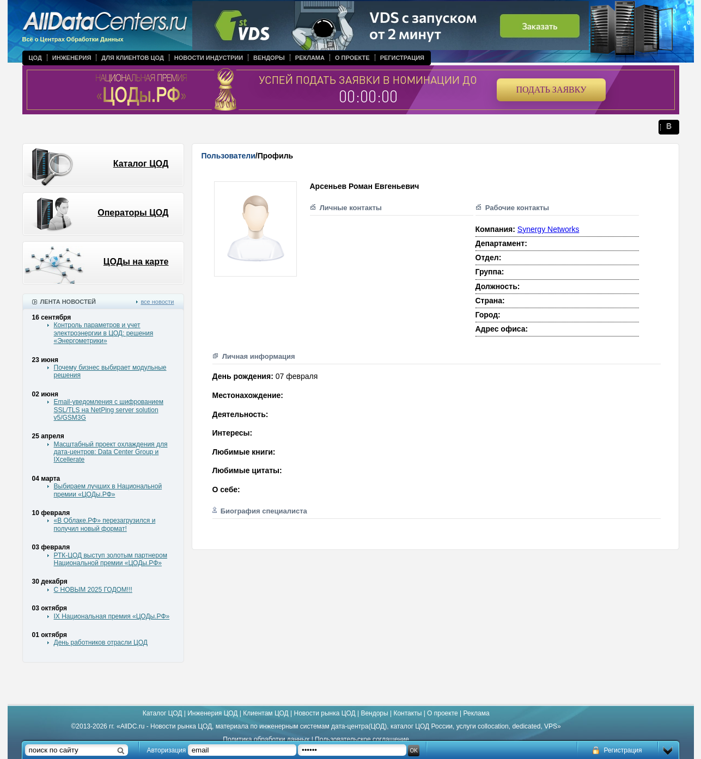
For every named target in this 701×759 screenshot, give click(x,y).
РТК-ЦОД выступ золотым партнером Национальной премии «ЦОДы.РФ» (110, 559)
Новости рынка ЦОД (325, 713)
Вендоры (269, 57)
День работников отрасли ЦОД (101, 642)
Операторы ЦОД (132, 212)
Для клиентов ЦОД (132, 57)
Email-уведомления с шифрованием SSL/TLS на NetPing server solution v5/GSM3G (108, 409)
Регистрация (402, 57)
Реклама (310, 57)
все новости (157, 301)
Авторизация (166, 750)
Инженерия (72, 57)
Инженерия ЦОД (212, 713)
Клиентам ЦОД (265, 713)
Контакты (407, 713)
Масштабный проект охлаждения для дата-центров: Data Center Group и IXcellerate (111, 452)
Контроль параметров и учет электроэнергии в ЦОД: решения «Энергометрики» (104, 333)
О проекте (352, 57)
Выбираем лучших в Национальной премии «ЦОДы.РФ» (108, 490)
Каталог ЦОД (141, 163)
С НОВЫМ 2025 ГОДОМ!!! (93, 589)
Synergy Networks (548, 229)
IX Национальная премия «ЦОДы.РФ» (112, 616)
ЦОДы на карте (136, 261)
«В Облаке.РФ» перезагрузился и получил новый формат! (105, 524)
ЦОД (35, 57)
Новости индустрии (208, 57)
